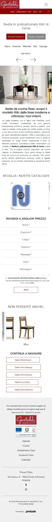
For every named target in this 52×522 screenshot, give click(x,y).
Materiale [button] (27, 46)
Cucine (26, 445)
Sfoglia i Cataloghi (36, 36)
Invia (26, 290)
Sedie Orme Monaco (23, 375)
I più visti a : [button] (26, 53)
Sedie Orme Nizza (22, 382)
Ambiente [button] (16, 46)
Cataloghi (26, 459)
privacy (43, 278)
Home (12, 11)
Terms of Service (25, 283)
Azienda (26, 441)
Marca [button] (7, 46)
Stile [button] (35, 46)
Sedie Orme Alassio (23, 360)
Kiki (40, 11)
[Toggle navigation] (46, 4)
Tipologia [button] (43, 46)
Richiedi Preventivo (16, 36)
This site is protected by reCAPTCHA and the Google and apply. (27, 282)
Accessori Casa (26, 455)
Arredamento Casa (23, 11)
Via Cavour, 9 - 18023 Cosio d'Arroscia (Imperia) (26, 478)
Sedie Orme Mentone (24, 389)
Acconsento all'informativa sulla (27, 278)
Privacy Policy (42, 281)
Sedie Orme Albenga (23, 367)
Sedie (35, 11)
